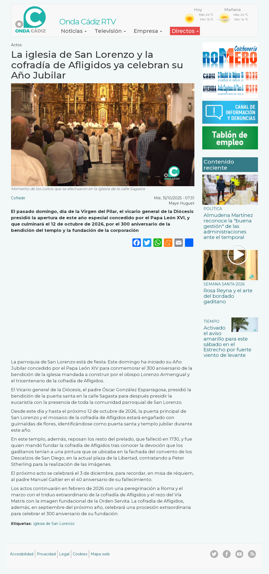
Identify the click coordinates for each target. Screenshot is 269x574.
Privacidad (46, 554)
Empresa (148, 31)
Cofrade (18, 198)
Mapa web (100, 554)
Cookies (80, 554)
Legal (64, 554)
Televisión (110, 31)
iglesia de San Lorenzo (54, 523)
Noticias (74, 31)
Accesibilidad (21, 554)
